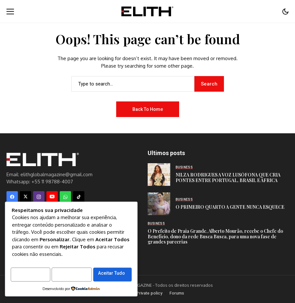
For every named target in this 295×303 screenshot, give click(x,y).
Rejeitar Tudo (92, 258)
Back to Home (147, 109)
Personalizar (30, 258)
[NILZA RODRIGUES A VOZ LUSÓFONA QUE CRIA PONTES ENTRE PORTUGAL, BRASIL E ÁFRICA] (159, 174)
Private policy (149, 293)
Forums (176, 293)
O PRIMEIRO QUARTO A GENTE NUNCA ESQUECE (230, 207)
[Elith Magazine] (147, 11)
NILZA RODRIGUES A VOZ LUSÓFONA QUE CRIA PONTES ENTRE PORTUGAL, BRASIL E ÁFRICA (228, 177)
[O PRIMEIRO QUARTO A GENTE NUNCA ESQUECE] (159, 203)
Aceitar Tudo (30, 273)
